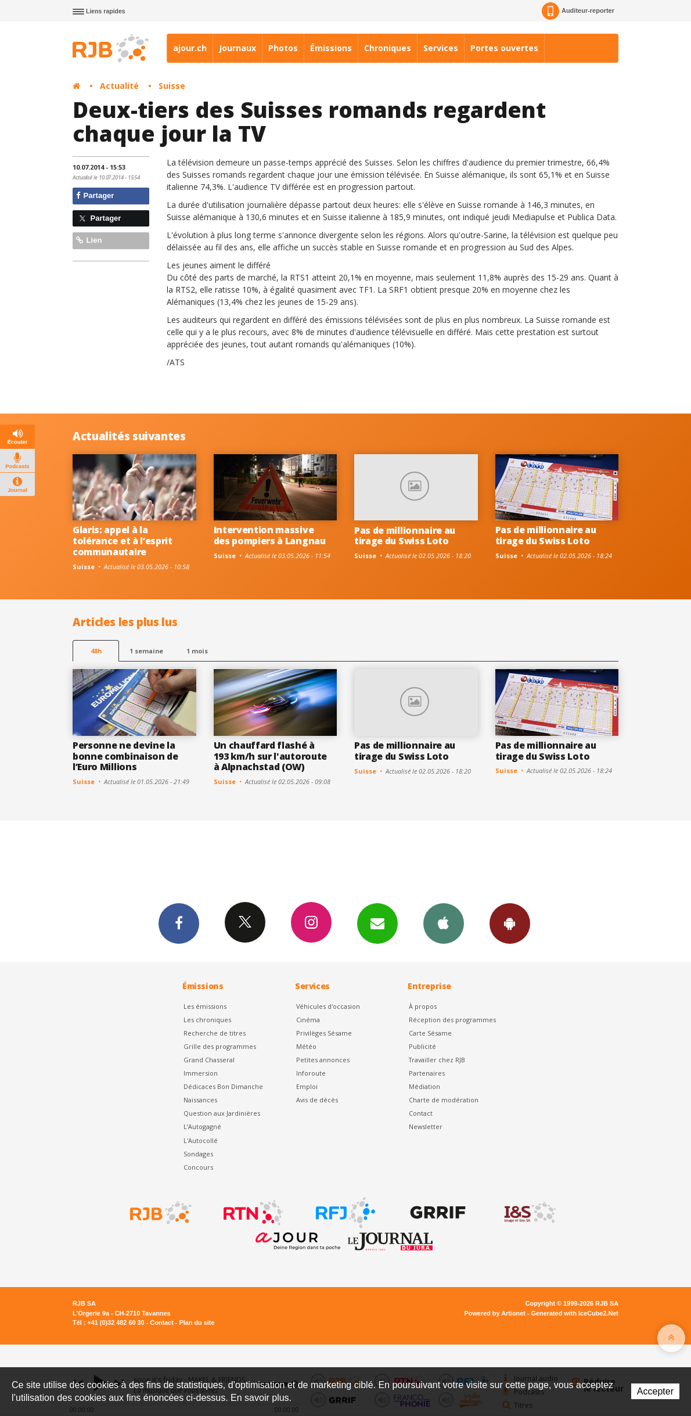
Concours (198, 1167)
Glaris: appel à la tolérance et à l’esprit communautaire (122, 540)
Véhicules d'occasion (328, 1006)
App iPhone (443, 923)
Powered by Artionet (495, 1313)
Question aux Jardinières (221, 1113)
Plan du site (196, 1322)
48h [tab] (96, 650)
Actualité (119, 85)
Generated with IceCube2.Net (574, 1313)
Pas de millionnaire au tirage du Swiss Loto (404, 536)
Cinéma (308, 1019)
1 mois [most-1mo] (197, 650)
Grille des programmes (219, 1046)
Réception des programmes (452, 1019)
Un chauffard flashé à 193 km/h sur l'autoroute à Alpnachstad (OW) (270, 756)
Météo (306, 1046)
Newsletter (425, 1126)
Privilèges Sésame (324, 1033)
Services (440, 47)
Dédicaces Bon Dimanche (223, 1086)
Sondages (198, 1154)
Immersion (200, 1073)
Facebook (179, 923)
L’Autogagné (202, 1126)
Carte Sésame (430, 1033)
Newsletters (377, 923)
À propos (423, 1006)
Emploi (307, 1086)
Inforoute (311, 1073)
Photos (283, 47)
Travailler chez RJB (437, 1059)
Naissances (200, 1100)
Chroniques (387, 47)
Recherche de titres (214, 1033)
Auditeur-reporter (578, 11)
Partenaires (427, 1073)
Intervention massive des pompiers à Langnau (270, 535)
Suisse (172, 85)
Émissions (331, 47)
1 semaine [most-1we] (146, 650)
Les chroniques (207, 1019)
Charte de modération (443, 1100)
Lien (89, 240)
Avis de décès (317, 1100)
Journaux (237, 47)
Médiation (424, 1086)
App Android (510, 923)
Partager (95, 195)
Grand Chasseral (209, 1059)
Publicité (422, 1046)
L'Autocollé (200, 1140)
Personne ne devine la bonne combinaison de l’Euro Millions (125, 756)
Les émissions (204, 1006)
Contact (421, 1113)
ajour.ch (190, 47)
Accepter (655, 1391)
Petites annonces (323, 1059)
